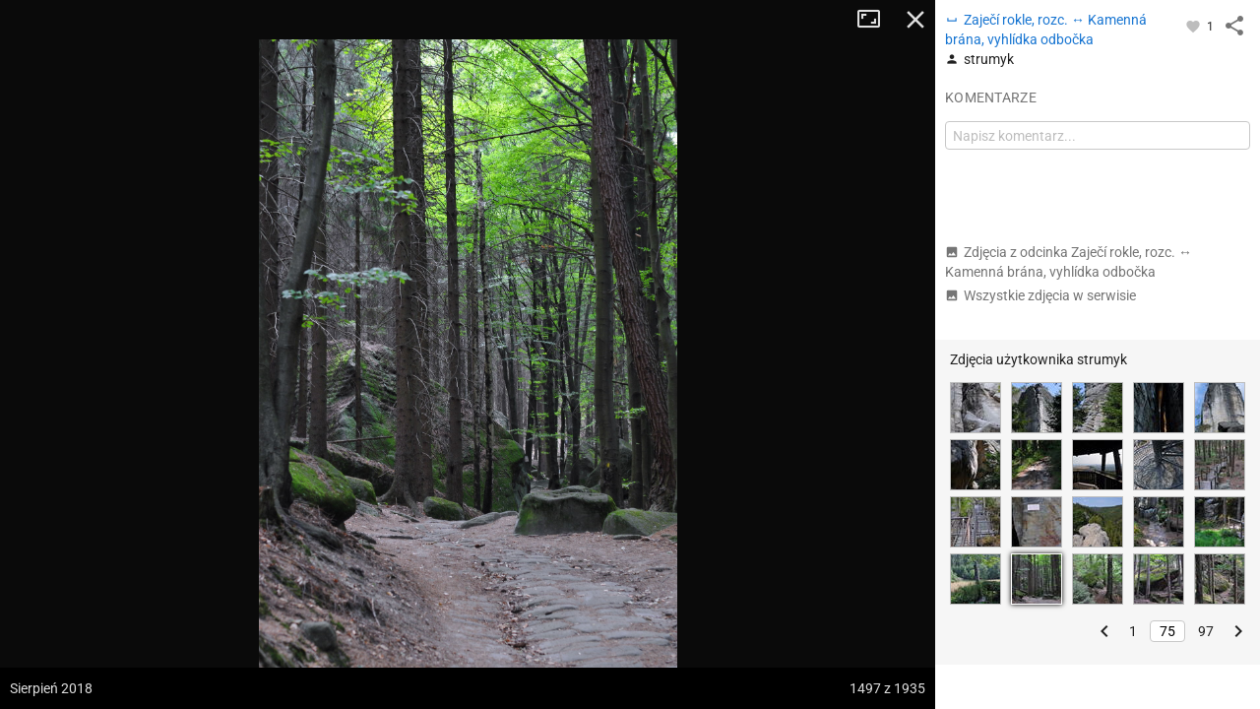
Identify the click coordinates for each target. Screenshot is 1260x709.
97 (1206, 631)
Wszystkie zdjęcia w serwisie (1040, 295)
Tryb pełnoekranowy (876, 19)
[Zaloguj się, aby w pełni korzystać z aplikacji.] (1194, 25)
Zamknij (915, 19)
